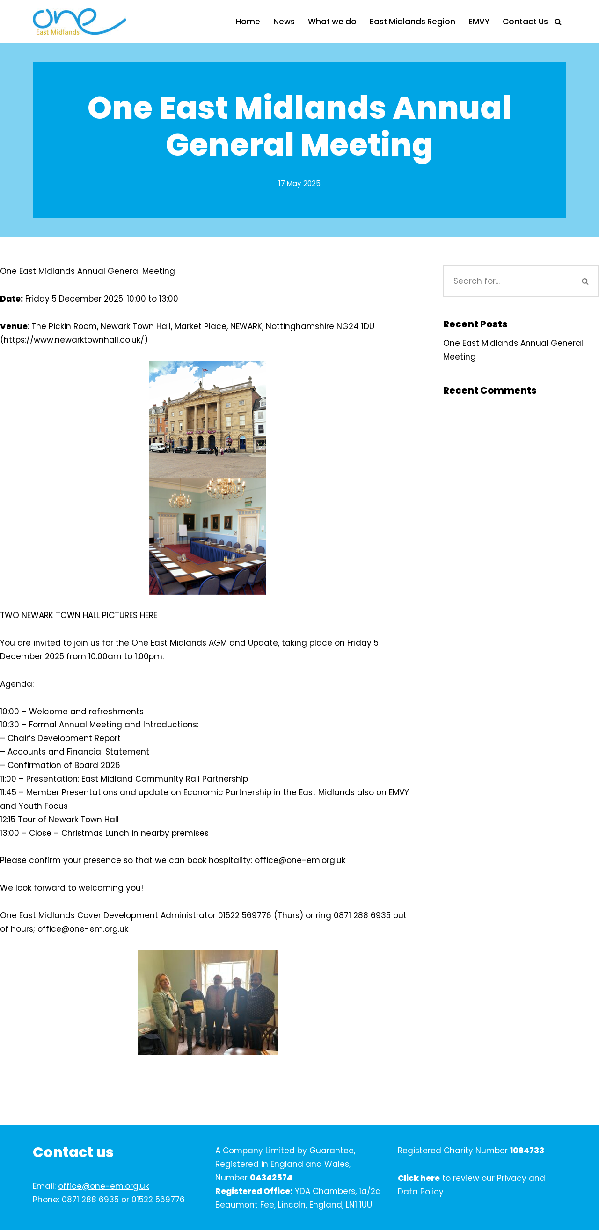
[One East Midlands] (79, 21)
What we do (332, 21)
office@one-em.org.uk (103, 1186)
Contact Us (525, 21)
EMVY (478, 21)
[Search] (558, 21)
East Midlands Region (412, 21)
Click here (419, 1178)
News (284, 21)
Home (248, 21)
